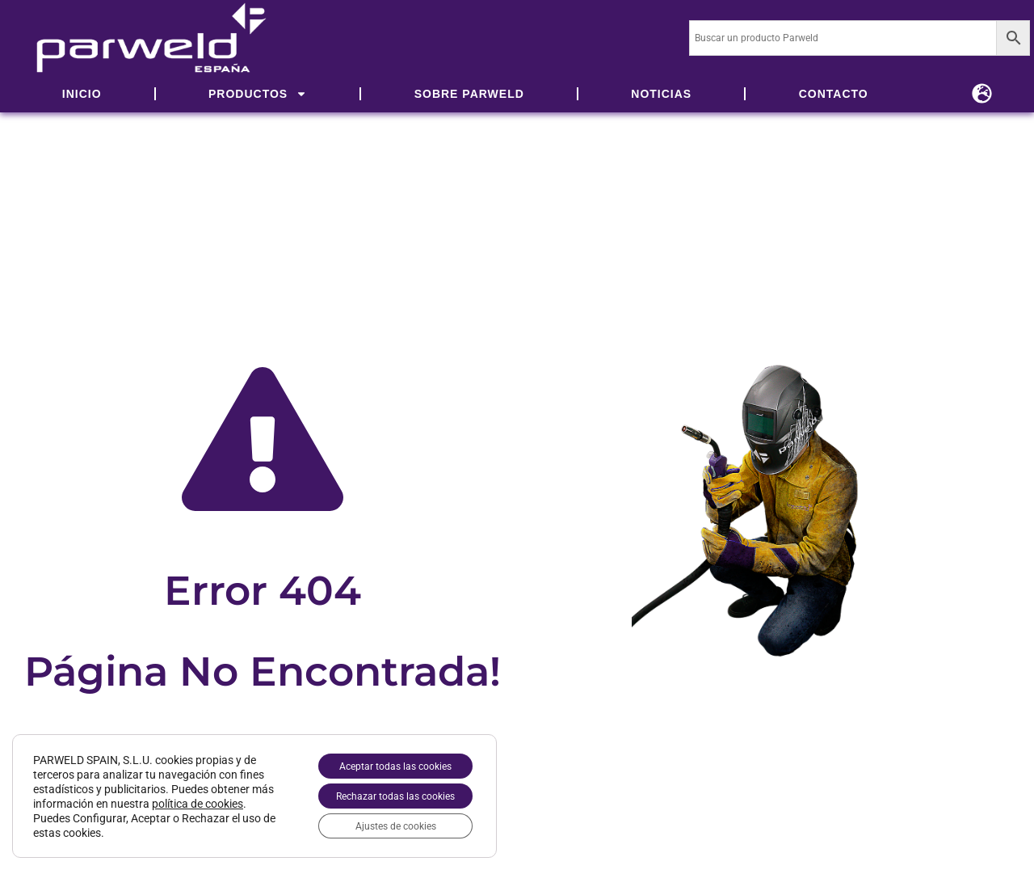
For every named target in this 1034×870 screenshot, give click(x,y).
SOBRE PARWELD (469, 93)
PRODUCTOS (257, 94)
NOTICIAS (661, 93)
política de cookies (78, 811)
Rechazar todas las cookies (380, 789)
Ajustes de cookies (380, 823)
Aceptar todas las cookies (380, 756)
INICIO (82, 93)
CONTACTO (833, 93)
